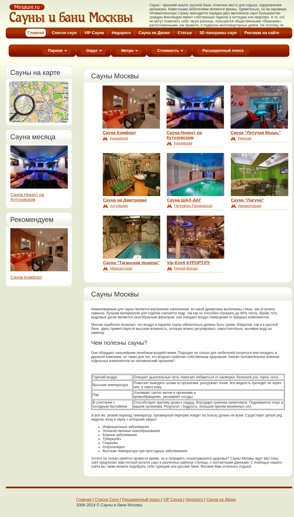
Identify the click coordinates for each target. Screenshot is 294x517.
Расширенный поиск (222, 50)
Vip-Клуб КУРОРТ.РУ (188, 262)
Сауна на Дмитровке (125, 199)
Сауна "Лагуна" (247, 199)
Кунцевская (119, 138)
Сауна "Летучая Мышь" (256, 132)
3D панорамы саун (218, 32)
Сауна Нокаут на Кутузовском (27, 197)
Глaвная (36, 32)
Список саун (64, 32)
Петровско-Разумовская (193, 206)
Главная (84, 499)
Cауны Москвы (72, 14)
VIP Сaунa (173, 499)
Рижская (244, 138)
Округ (92, 50)
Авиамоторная (249, 206)
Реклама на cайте (261, 32)
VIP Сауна (94, 32)
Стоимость (168, 50)
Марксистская (121, 268)
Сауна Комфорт (26, 277)
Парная (55, 50)
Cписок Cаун (107, 499)
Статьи (185, 32)
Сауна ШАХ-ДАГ (184, 199)
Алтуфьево (119, 206)
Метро (127, 50)
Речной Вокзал (186, 268)
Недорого (121, 32)
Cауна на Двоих (154, 32)
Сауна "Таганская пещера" (131, 262)
